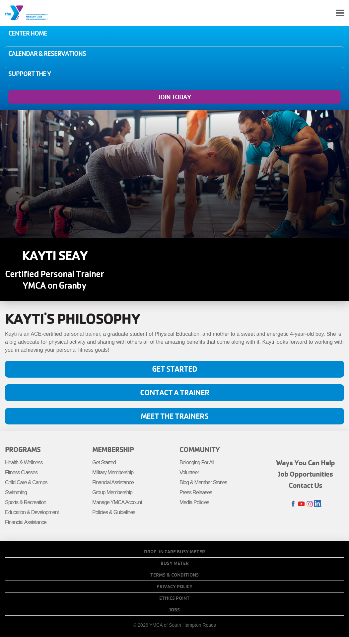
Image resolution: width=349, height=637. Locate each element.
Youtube (301, 504)
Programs (22, 449)
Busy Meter (175, 563)
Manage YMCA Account (117, 502)
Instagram (310, 504)
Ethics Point (174, 598)
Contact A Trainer (174, 392)
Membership (113, 449)
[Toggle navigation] (340, 13)
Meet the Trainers (174, 416)
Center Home (27, 33)
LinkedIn (318, 504)
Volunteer (189, 472)
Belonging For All (196, 462)
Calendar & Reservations (47, 53)
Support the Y (29, 74)
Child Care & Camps (26, 482)
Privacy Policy (174, 587)
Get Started (174, 369)
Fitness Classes (21, 472)
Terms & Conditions (174, 575)
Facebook (293, 504)
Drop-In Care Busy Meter (174, 552)
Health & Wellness (23, 462)
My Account (324, 13)
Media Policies (194, 502)
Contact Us (305, 485)
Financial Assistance (25, 522)
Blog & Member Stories (203, 482)
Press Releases (195, 492)
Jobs (174, 610)
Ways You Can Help (305, 462)
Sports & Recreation (25, 502)
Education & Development (32, 512)
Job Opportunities (305, 474)
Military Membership (112, 472)
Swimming (16, 492)
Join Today (174, 97)
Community (199, 449)
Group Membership (112, 492)
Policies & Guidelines (113, 512)
